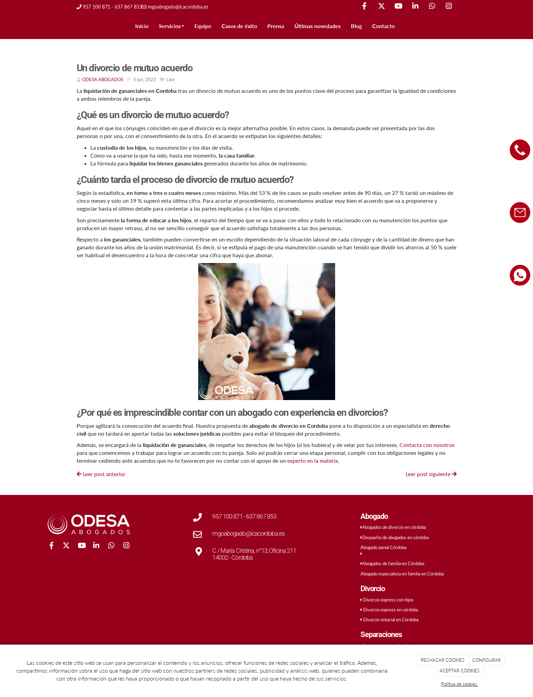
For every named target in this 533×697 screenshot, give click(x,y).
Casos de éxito (239, 26)
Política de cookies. (459, 684)
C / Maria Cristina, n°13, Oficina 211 (254, 550)
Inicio (142, 26)
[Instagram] (449, 6)
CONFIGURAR (486, 660)
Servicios (171, 26)
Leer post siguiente (431, 474)
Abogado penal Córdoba (383, 547)
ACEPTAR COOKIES (460, 670)
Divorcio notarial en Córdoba (390, 619)
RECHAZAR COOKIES (443, 660)
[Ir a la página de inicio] (64, 26)
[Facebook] (364, 6)
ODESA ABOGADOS (102, 79)
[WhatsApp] (432, 6)
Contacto (383, 26)
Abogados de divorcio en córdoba (394, 527)
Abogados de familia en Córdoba (393, 563)
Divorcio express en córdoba (390, 609)
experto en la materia (312, 460)
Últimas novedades (317, 26)
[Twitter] (381, 6)
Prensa (275, 26)
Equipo (202, 26)
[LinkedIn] (415, 6)
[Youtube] (398, 6)
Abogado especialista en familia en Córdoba (402, 573)
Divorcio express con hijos (388, 599)
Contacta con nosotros (427, 444)
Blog (356, 26)
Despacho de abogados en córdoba (395, 537)
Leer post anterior (101, 474)
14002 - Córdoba (232, 557)
